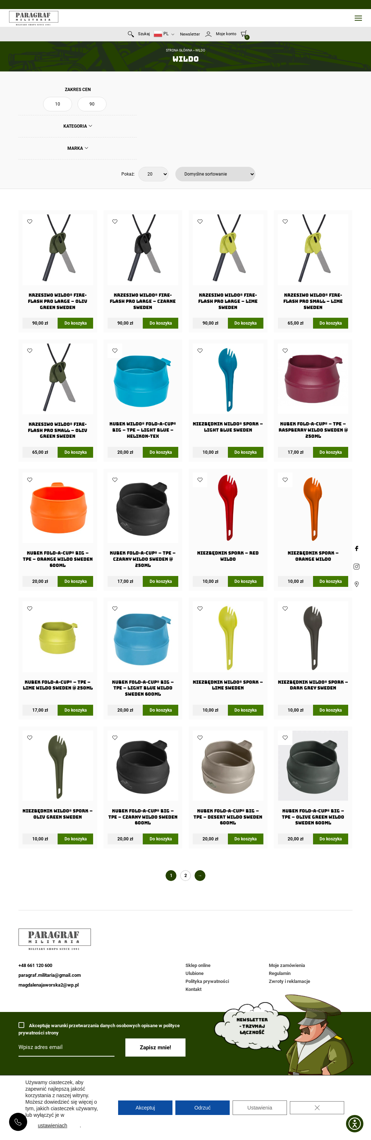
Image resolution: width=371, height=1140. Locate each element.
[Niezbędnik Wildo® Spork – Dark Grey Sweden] (313, 648)
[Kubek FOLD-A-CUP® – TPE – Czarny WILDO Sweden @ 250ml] (143, 522)
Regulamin (280, 973)
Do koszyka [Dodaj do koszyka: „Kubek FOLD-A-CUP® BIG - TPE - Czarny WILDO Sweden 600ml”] (161, 838)
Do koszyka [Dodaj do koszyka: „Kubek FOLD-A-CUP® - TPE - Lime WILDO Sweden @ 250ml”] (75, 710)
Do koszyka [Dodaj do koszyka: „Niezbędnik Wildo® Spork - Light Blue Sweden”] (245, 452)
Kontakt (193, 989)
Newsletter (190, 34)
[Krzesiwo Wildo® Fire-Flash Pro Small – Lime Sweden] (313, 264)
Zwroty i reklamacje (289, 981)
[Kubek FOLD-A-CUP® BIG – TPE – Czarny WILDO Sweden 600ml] (143, 780)
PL (161, 34)
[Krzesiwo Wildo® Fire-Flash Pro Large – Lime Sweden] (228, 264)
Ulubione (195, 973)
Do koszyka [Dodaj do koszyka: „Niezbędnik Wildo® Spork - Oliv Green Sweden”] (75, 838)
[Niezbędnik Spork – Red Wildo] (228, 519)
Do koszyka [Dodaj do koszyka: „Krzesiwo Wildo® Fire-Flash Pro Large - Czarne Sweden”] (161, 323)
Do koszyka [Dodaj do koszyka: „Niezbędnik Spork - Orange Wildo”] (331, 581)
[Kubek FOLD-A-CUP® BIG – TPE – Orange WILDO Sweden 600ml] (57, 522)
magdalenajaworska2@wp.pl (48, 985)
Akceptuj (145, 1108)
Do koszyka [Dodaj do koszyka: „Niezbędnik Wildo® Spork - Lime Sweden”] (245, 710)
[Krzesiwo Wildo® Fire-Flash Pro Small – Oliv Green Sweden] (57, 393)
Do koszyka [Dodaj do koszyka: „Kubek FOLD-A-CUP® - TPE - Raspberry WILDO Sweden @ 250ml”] (331, 452)
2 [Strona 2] (185, 875)
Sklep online (198, 965)
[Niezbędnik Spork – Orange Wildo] (313, 519)
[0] (244, 33)
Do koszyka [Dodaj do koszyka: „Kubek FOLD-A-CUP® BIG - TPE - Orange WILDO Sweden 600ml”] (75, 581)
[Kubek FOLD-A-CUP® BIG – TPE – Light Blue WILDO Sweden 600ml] (143, 651)
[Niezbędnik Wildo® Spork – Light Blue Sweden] (228, 390)
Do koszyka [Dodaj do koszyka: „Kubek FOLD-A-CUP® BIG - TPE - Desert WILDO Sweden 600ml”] (245, 838)
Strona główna (179, 50)
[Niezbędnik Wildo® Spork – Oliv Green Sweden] (57, 777)
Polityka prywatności (207, 981)
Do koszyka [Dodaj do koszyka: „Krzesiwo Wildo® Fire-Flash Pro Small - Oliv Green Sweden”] (75, 452)
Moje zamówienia (287, 965)
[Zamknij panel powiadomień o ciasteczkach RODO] (317, 1107)
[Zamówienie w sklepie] (215, 174)
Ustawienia (259, 1108)
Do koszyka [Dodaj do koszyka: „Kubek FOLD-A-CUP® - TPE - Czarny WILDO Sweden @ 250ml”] (161, 581)
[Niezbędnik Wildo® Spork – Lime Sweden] (228, 648)
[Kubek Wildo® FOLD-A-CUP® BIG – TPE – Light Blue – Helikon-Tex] (143, 393)
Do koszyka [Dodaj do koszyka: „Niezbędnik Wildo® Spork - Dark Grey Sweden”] (331, 710)
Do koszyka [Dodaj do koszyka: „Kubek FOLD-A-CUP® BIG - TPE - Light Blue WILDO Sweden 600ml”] (161, 710)
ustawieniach (52, 1125)
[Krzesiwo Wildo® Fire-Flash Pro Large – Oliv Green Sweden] (57, 264)
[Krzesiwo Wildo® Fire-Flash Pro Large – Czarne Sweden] (143, 264)
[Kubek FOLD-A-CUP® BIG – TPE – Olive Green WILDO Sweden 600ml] (313, 780)
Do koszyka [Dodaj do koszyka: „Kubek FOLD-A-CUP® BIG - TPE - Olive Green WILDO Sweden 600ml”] (331, 838)
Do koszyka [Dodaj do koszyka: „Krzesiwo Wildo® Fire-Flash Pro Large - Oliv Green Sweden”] (75, 323)
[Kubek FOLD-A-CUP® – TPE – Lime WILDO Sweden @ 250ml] (57, 648)
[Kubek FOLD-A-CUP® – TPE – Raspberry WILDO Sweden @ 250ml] (313, 393)
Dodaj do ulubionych (29, 221)
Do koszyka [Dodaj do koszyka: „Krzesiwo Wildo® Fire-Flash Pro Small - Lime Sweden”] (331, 323)
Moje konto (226, 34)
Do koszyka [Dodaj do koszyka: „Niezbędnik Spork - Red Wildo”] (245, 581)
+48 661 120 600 (18, 1122)
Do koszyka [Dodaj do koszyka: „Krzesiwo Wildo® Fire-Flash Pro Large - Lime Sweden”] (245, 323)
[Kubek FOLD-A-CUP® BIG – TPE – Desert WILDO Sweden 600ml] (228, 780)
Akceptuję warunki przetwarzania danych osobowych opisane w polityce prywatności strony (99, 1029)
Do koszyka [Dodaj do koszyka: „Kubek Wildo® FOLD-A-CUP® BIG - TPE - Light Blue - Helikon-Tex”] (161, 452)
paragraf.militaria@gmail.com (49, 975)
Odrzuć (202, 1108)
